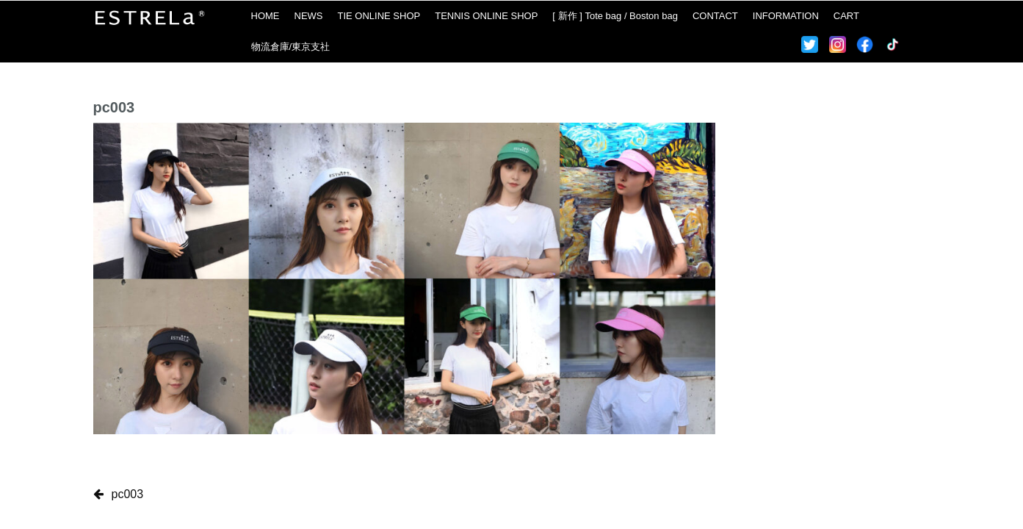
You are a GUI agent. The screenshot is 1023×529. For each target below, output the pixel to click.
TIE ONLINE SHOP (379, 15)
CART (846, 15)
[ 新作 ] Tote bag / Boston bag (615, 15)
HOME (265, 15)
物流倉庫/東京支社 (290, 46)
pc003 (128, 494)
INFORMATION (786, 15)
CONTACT (715, 15)
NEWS (308, 15)
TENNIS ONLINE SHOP (486, 15)
